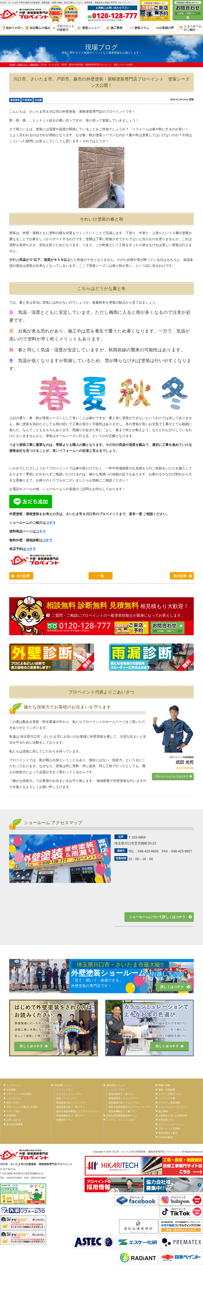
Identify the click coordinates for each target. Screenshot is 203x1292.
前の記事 (180, 576)
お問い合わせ (13, 1119)
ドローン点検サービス (170, 1094)
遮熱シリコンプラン (67, 1098)
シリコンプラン (64, 1089)
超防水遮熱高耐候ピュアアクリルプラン (77, 1111)
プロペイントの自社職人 (19, 1094)
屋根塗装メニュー (115, 1085)
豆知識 (38, 100)
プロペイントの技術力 (63, 28)
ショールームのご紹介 (190, 28)
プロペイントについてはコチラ (171, 776)
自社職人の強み (38, 28)
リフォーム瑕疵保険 (169, 1102)
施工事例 (114, 28)
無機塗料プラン (64, 1119)
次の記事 (23, 576)
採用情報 (11, 1115)
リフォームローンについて (172, 1106)
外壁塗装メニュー (63, 1085)
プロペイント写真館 (169, 1128)
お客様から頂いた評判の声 (172, 1115)
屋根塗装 (15, 100)
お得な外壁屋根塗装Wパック (121, 1115)
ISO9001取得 (165, 1137)
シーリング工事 (166, 1098)
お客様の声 (165, 27)
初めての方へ (13, 28)
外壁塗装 (27, 100)
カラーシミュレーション (171, 1124)
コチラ (51, 523)
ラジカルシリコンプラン (69, 1094)
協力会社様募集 (14, 1124)
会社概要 (11, 1089)
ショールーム (13, 1098)
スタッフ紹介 (13, 1111)
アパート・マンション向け (120, 1119)
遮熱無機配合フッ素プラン (70, 1115)
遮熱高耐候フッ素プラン (122, 1094)
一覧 (100, 576)
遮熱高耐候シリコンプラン (123, 1098)
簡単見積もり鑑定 (168, 1133)
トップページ (13, 1085)
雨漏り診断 (164, 1085)
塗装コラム (139, 27)
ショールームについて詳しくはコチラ (157, 917)
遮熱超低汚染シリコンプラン (71, 1102)
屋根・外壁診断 (166, 1089)
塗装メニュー (89, 28)
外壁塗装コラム (166, 1119)
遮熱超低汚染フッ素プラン (70, 1106)
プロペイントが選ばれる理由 (21, 1106)
